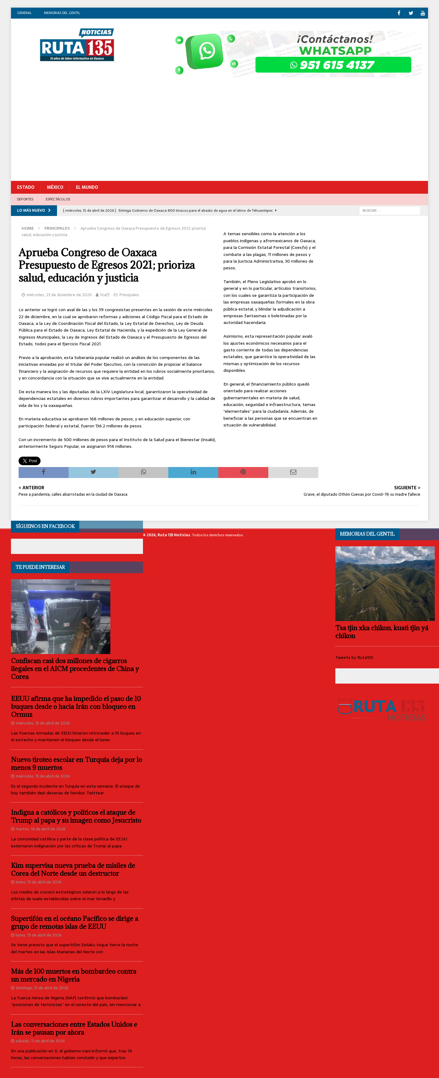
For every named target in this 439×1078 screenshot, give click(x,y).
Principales (129, 294)
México (55, 187)
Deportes (25, 199)
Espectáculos (58, 199)
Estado (25, 187)
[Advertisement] (219, 135)
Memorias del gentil (62, 13)
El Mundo (87, 187)
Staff (105, 294)
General (24, 13)
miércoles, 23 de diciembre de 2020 (59, 294)
